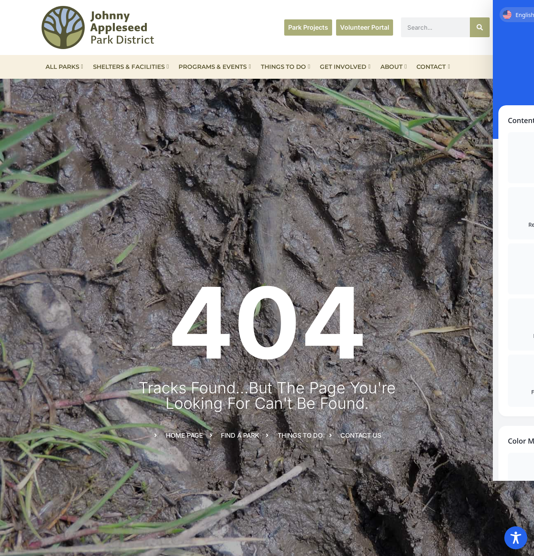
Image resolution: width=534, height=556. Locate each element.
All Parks (64, 66)
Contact (433, 66)
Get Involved (345, 66)
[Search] (480, 27)
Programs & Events (215, 66)
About (393, 66)
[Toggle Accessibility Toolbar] (516, 538)
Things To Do (285, 66)
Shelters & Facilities (131, 66)
